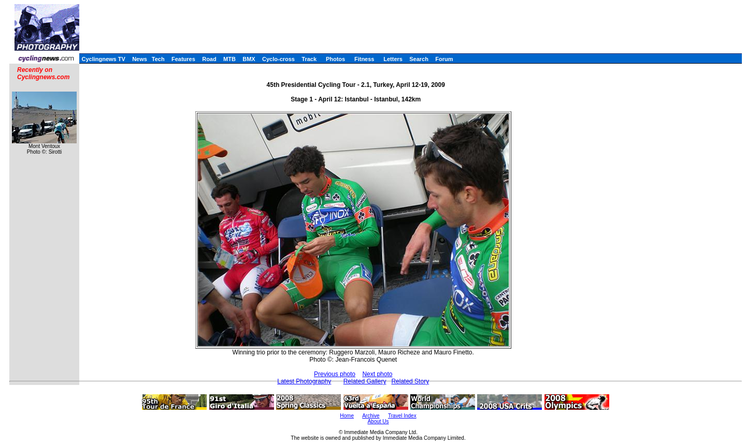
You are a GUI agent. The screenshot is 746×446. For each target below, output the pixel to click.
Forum (444, 59)
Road (209, 59)
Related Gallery (364, 381)
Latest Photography (304, 381)
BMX (248, 59)
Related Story (410, 381)
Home (347, 416)
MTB (229, 59)
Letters (393, 59)
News (139, 59)
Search (418, 59)
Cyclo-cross (278, 59)
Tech (158, 59)
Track (309, 59)
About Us (378, 421)
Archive (370, 416)
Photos (335, 59)
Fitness (364, 59)
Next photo (377, 374)
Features (183, 59)
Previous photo (334, 374)
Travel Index (402, 416)
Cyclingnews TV (103, 59)
